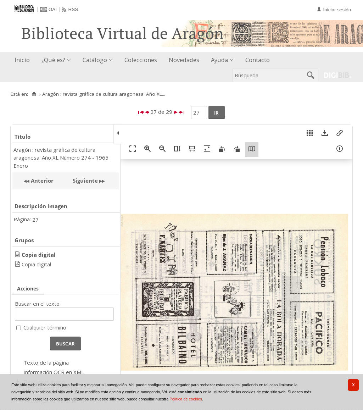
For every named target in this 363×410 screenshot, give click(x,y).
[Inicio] (34, 94)
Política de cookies (185, 399)
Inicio (22, 60)
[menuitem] (24, 60)
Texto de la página (46, 362)
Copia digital (36, 264)
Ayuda (219, 60)
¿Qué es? (53, 60)
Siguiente (85, 180)
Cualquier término (44, 327)
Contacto (257, 60)
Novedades (184, 60)
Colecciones (140, 60)
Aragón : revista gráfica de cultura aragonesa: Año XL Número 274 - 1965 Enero (60, 157)
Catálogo (95, 60)
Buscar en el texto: (38, 303)
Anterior (41, 180)
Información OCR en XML (53, 372)
